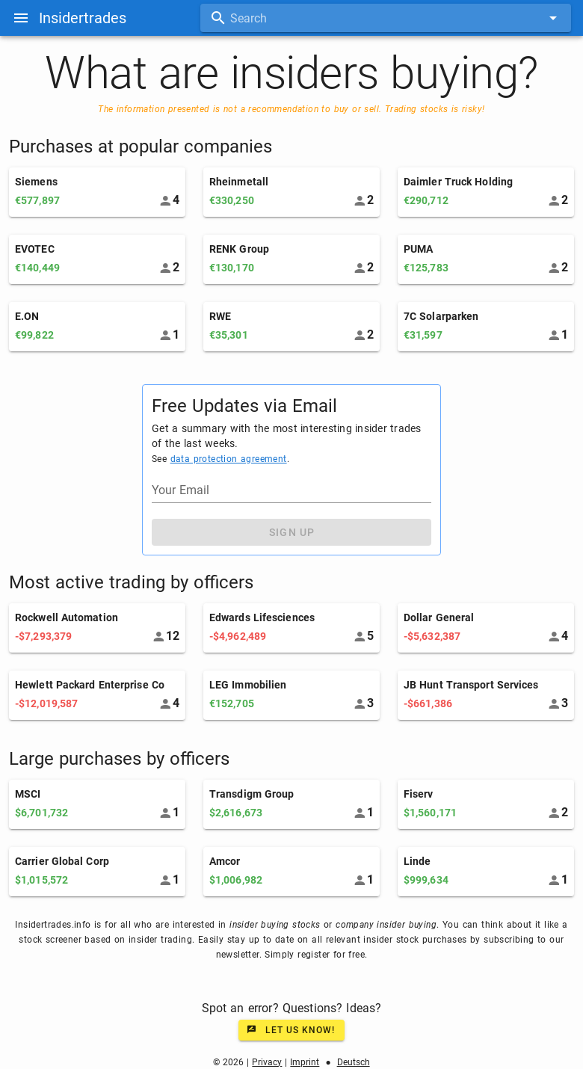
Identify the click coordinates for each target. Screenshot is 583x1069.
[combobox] (385, 18)
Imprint (304, 1062)
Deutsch (353, 1062)
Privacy (267, 1062)
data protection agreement (228, 459)
